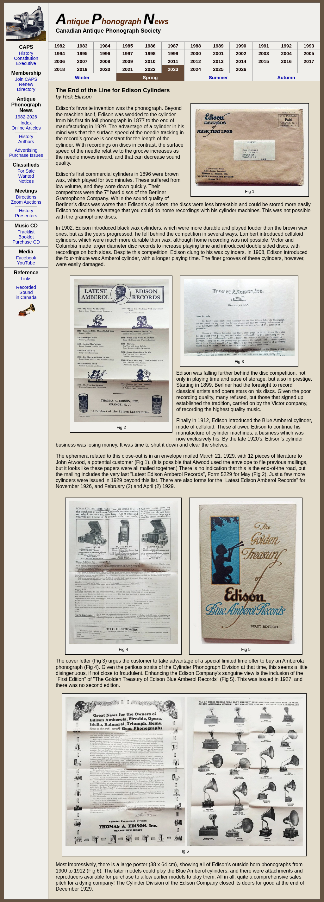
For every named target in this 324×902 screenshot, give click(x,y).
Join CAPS (26, 79)
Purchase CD (26, 242)
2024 (195, 69)
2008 (105, 61)
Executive (26, 63)
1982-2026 (26, 116)
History (26, 53)
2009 (127, 61)
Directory (26, 89)
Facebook (26, 257)
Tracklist (26, 231)
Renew (26, 84)
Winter (82, 77)
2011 (173, 61)
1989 (218, 45)
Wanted (26, 176)
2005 (309, 53)
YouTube (26, 262)
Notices (26, 181)
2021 (127, 69)
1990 (241, 45)
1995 (82, 53)
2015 (264, 61)
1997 (127, 53)
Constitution (26, 58)
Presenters (26, 215)
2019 (82, 69)
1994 (59, 53)
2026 (241, 69)
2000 (195, 53)
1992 (286, 45)
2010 (150, 61)
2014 (241, 61)
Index (26, 122)
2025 (218, 69)
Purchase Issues (26, 155)
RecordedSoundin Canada (26, 292)
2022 (150, 69)
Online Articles (26, 127)
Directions (26, 197)
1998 (150, 53)
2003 (264, 53)
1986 (150, 45)
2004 (286, 53)
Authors (26, 141)
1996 (105, 53)
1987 (173, 45)
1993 (309, 45)
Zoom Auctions (26, 202)
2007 (82, 61)
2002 (241, 53)
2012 (195, 61)
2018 (59, 69)
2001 (218, 53)
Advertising (26, 150)
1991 (264, 45)
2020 (105, 69)
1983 (82, 45)
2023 (173, 69)
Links (26, 278)
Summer (218, 77)
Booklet (26, 236)
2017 (309, 61)
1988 (195, 45)
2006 (59, 61)
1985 (127, 45)
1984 (105, 45)
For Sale (26, 171)
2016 (286, 61)
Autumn (286, 77)
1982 (59, 45)
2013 (218, 61)
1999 (173, 53)
